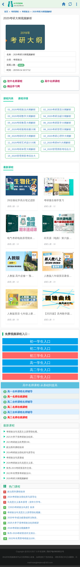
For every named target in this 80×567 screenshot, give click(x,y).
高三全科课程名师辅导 (17, 412)
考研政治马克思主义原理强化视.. (22, 431)
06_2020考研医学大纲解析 (57, 122)
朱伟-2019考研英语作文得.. (19, 467)
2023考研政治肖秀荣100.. (18, 441)
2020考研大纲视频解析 (17, 478)
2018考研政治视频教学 (18, 528)
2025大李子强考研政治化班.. (20, 436)
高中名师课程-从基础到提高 (40, 385)
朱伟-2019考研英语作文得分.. (21, 533)
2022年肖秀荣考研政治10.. (19, 473)
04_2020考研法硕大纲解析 (57, 116)
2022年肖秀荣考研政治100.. (22, 538)
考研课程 (15, 12)
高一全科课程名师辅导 (17, 391)
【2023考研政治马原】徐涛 (20, 507)
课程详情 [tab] (23, 98)
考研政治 (25, 12)
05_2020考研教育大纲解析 (22, 122)
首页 (6, 12)
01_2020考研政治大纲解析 (22, 109)
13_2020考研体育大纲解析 (22, 149)
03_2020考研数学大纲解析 (22, 116)
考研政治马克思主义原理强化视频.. (24, 512)
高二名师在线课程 (15, 407)
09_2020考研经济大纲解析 (22, 136)
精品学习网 (11, 86)
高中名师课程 (50, 81)
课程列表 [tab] (8, 98)
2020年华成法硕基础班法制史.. (22, 517)
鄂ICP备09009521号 (55, 551)
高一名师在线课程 (15, 396)
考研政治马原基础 (15, 457)
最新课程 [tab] (8, 167)
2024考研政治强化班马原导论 (20, 452)
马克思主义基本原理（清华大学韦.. (24, 502)
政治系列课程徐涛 (15, 447)
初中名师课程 (12, 81)
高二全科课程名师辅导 (17, 401)
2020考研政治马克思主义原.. (20, 462)
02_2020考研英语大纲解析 (57, 109)
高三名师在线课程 (15, 417)
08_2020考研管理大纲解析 (57, 129)
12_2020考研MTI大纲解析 (57, 142)
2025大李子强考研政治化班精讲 (23, 523)
